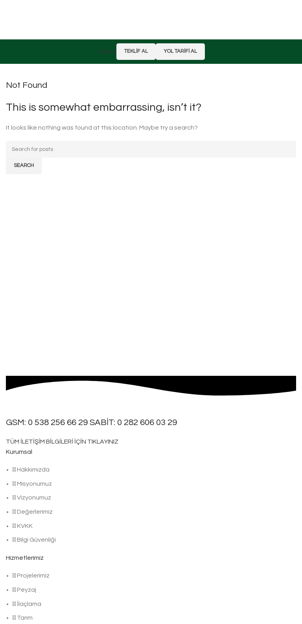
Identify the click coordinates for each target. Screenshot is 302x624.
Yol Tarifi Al (180, 51)
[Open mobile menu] (106, 51)
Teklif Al (136, 51)
